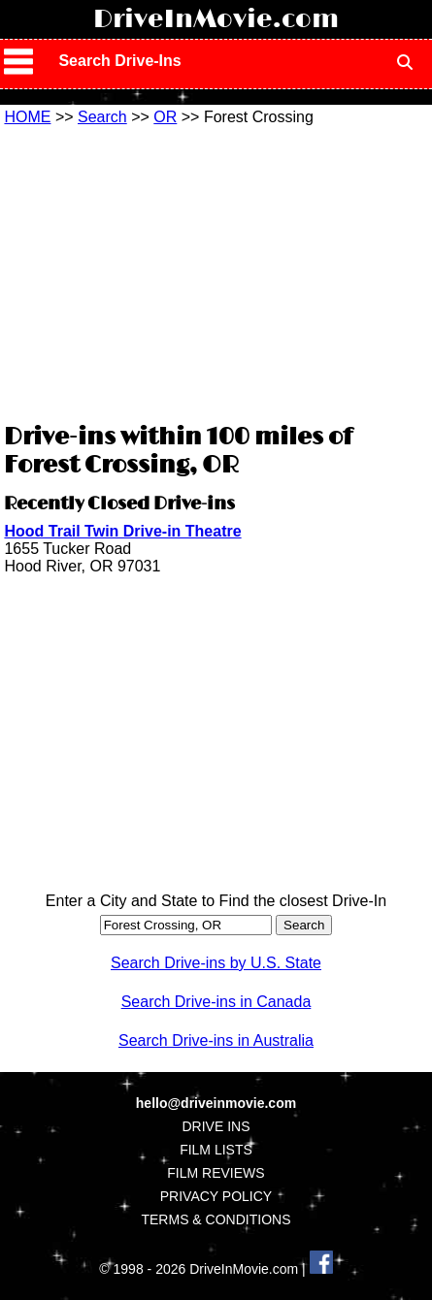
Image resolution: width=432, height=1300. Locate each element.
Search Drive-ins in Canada (216, 1001)
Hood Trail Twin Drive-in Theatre (122, 531)
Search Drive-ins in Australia (216, 1040)
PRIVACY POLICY (216, 1196)
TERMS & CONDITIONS (215, 1219)
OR (165, 117)
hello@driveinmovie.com (216, 1103)
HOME (27, 117)
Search (102, 117)
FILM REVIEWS (215, 1173)
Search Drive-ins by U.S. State (216, 963)
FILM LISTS (216, 1149)
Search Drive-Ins (119, 60)
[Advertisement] (215, 271)
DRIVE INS (215, 1126)
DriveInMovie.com (216, 19)
